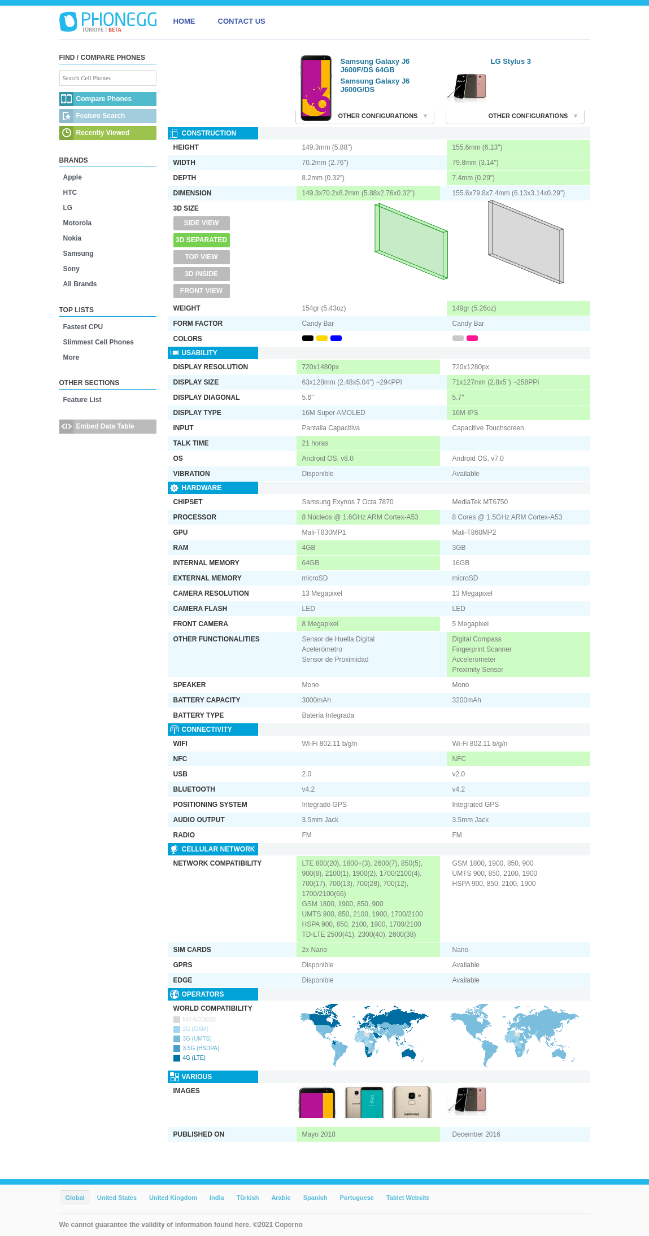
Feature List (82, 400)
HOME (184, 21)
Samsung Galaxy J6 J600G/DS (375, 85)
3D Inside (201, 274)
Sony (71, 269)
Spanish (315, 1197)
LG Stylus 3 (511, 61)
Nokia (72, 238)
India (217, 1197)
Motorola (77, 223)
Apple (72, 177)
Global (75, 1197)
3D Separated (201, 240)
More (71, 357)
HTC (70, 192)
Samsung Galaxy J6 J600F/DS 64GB (375, 65)
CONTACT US (241, 21)
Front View (201, 291)
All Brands (80, 284)
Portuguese (356, 1197)
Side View (201, 223)
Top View (201, 257)
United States (117, 1197)
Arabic (280, 1197)
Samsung (78, 253)
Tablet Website (408, 1197)
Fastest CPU (83, 327)
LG (68, 208)
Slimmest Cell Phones (98, 342)
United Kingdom (173, 1197)
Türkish (248, 1197)
